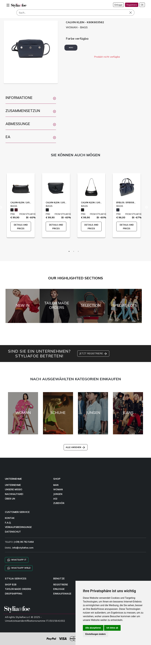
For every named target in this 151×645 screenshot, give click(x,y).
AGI (55, 498)
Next (146, 207)
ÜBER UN (10, 498)
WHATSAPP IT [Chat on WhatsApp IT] (16, 560)
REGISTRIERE (60, 584)
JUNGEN (57, 494)
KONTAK (9, 518)
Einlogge (118, 5)
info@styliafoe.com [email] (22, 547)
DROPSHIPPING (13, 593)
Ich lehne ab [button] (112, 628)
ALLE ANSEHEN (75, 447)
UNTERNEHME (13, 485)
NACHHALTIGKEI (14, 494)
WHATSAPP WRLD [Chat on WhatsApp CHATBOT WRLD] (19, 568)
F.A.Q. (8, 522)
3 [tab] (78, 251)
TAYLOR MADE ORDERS (18, 589)
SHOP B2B (10, 584)
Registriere (131, 5)
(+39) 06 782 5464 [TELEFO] (24, 542)
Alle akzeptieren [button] (93, 628)
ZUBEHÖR (58, 503)
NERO (71, 47)
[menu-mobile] (8, 4)
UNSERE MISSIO (13, 489)
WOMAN (58, 489)
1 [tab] (69, 251)
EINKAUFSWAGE (62, 593)
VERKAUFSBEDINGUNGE (18, 527)
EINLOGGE (59, 589)
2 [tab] (73, 251)
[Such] (75, 13)
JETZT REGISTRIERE (93, 354)
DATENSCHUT (13, 531)
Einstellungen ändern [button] (95, 634)
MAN (55, 485)
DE (142, 5)
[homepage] (18, 5)
